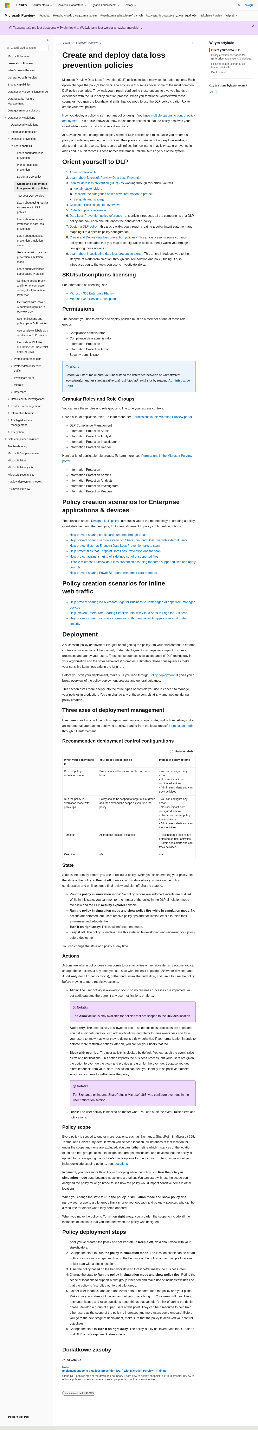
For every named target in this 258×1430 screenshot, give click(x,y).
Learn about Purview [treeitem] (20, 63)
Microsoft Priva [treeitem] (17, 460)
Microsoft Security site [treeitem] (21, 474)
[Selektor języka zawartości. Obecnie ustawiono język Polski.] (12, 1424)
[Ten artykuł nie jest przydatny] (216, 92)
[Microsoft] (7, 5)
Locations (121, 1163)
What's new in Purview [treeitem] (21, 70)
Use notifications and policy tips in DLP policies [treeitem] (32, 321)
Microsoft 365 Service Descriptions (93, 299)
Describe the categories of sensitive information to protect (113, 194)
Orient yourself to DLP (225, 50)
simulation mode (182, 725)
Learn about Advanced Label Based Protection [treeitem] (31, 271)
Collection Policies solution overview (94, 204)
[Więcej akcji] (192, 43)
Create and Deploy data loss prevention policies (102, 237)
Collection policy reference (88, 210)
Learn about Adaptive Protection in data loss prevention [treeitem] (30, 224)
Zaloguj (248, 5)
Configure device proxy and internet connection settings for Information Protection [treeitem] (31, 288)
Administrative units (83, 172)
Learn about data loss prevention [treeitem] (30, 155)
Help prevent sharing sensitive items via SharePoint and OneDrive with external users (128, 540)
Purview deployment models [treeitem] (25, 481)
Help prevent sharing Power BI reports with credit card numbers (113, 572)
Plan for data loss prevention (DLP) (94, 183)
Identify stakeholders (88, 188)
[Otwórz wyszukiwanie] (239, 5)
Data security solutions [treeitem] (24, 124)
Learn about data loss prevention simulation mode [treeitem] (30, 240)
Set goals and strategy (89, 199)
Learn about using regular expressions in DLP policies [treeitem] (32, 207)
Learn (66, 42)
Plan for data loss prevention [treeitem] (27, 167)
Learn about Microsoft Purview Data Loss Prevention (106, 177)
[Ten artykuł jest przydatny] (211, 92)
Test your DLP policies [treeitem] (30, 195)
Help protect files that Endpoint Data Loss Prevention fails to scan (115, 545)
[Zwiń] (47, 39)
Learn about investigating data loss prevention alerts (105, 253)
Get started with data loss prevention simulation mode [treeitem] (32, 257)
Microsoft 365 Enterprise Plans (91, 293)
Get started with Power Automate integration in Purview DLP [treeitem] (31, 307)
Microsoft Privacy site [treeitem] (20, 467)
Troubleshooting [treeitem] (17, 446)
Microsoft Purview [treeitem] (18, 56)
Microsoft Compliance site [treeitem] (23, 453)
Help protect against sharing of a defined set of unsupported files (114, 556)
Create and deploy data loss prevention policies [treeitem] (32, 186)
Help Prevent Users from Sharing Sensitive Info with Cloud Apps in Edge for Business (128, 613)
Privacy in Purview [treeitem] (19, 488)
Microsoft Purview (87, 42)
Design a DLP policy (84, 226)
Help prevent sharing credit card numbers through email (108, 534)
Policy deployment (162, 675)
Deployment (218, 72)
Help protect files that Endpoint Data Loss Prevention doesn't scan (115, 551)
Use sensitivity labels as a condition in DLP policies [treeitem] (32, 333)
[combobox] (26, 48)
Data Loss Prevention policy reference (96, 215)
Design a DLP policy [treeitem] (29, 176)
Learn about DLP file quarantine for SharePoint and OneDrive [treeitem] (32, 347)
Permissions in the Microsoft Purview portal (162, 417)
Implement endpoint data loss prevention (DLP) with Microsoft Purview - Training (114, 1370)
